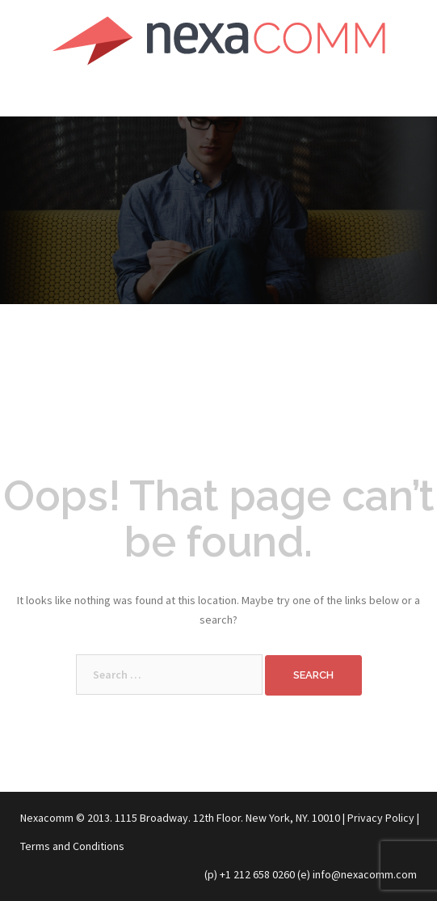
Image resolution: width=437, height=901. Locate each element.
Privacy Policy (380, 817)
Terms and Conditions (72, 846)
